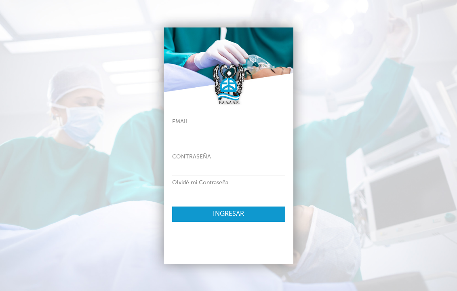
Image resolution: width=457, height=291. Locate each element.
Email (180, 121)
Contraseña (191, 157)
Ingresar (228, 214)
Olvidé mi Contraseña (200, 183)
